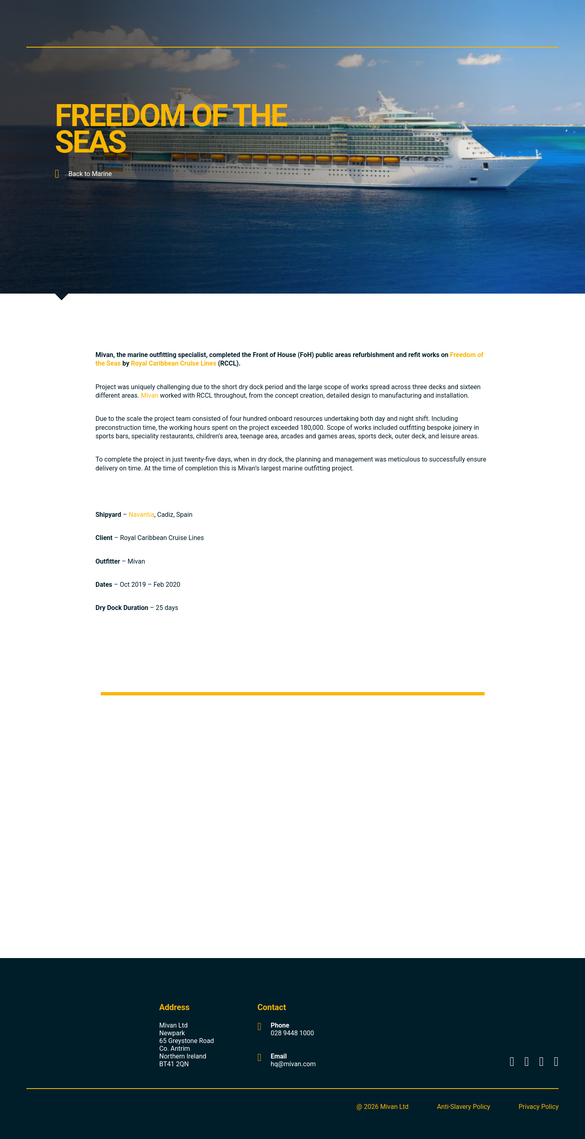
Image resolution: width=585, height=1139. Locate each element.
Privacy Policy (539, 1107)
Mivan (149, 395)
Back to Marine (83, 174)
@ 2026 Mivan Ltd (382, 1107)
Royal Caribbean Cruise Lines (173, 363)
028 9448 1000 (292, 1033)
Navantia (141, 514)
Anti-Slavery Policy (463, 1107)
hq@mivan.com (293, 1064)
